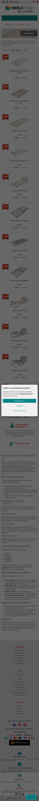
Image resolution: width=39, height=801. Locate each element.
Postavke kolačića (26, 394)
